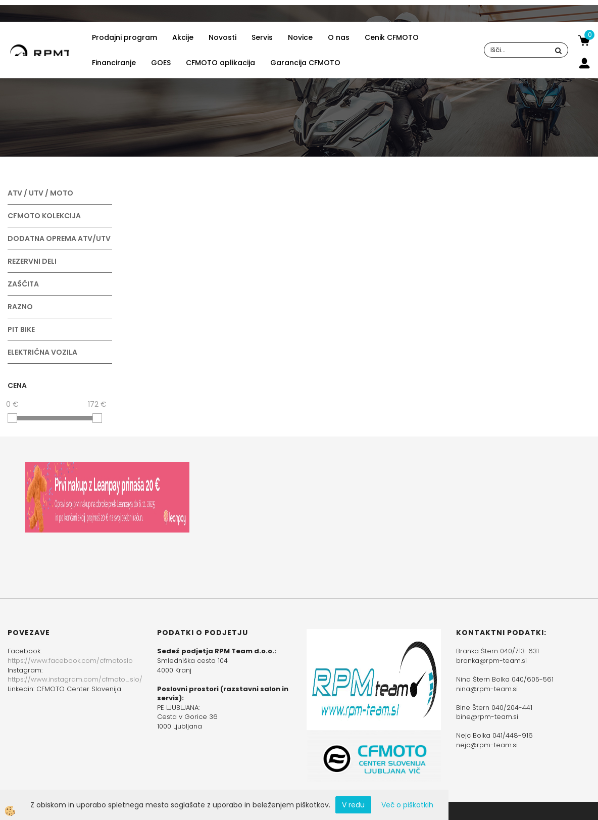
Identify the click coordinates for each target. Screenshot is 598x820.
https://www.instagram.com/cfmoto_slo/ (75, 679)
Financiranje (114, 63)
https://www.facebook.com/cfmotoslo (70, 660)
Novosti (222, 37)
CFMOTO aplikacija (220, 63)
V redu (353, 805)
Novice (300, 37)
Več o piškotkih (407, 805)
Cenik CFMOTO (392, 37)
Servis (262, 37)
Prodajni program (124, 37)
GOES (161, 63)
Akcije (182, 37)
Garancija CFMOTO (305, 63)
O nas (339, 37)
